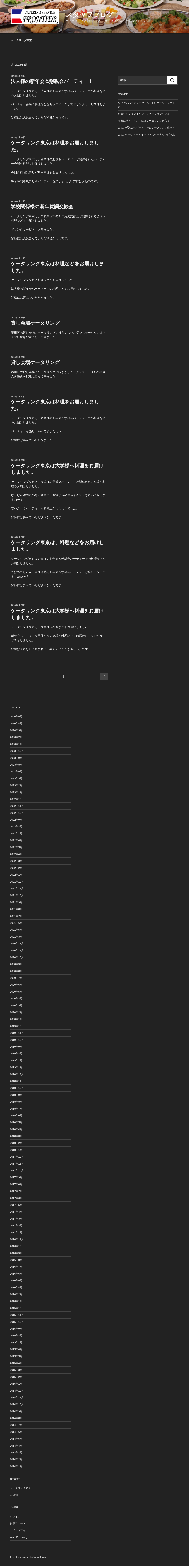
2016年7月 (16, 1266)
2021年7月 (16, 916)
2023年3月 (16, 778)
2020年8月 (16, 971)
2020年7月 (16, 977)
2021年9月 (16, 902)
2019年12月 (17, 1026)
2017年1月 (16, 1232)
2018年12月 (17, 1074)
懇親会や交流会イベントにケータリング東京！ (145, 113)
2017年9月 (16, 1177)
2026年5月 (16, 716)
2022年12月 (17, 799)
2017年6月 (16, 1198)
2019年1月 (16, 1067)
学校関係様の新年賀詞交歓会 (42, 206)
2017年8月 (16, 1184)
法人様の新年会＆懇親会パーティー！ (52, 81)
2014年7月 (16, 1424)
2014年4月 (16, 1445)
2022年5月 (16, 847)
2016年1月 (16, 1301)
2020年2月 (16, 1012)
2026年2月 (16, 737)
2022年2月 (16, 867)
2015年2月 (16, 1376)
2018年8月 (16, 1101)
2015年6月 (16, 1349)
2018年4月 (16, 1129)
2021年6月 (16, 922)
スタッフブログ (89, 14)
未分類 (14, 1494)
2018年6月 (16, 1115)
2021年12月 (17, 881)
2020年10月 (17, 957)
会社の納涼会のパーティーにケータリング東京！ (146, 127)
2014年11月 (17, 1397)
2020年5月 (16, 991)
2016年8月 (16, 1259)
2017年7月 (16, 1191)
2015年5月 (16, 1356)
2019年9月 (16, 1046)
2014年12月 (17, 1390)
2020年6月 (16, 984)
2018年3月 (16, 1136)
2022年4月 (16, 854)
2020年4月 (16, 998)
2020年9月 (16, 964)
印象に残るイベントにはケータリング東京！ (144, 120)
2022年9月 (16, 819)
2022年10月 (17, 812)
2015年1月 (16, 1383)
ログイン (15, 1516)
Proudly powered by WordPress (28, 1557)
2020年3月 (16, 1005)
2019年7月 (16, 1060)
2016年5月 (16, 1280)
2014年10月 (17, 1404)
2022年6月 (16, 840)
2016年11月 (17, 1239)
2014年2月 (16, 1459)
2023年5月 (16, 771)
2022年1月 (16, 874)
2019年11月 (17, 1032)
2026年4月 (16, 723)
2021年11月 (17, 888)
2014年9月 (16, 1411)
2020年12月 (17, 943)
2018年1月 (16, 1149)
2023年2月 (16, 785)
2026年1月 (16, 744)
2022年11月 (17, 805)
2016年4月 (16, 1287)
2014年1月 (16, 1466)
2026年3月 (16, 730)
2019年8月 (16, 1053)
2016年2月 (16, 1294)
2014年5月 (16, 1438)
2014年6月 (16, 1431)
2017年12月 (17, 1156)
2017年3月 (16, 1218)
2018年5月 (16, 1122)
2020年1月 (16, 1019)
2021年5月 (16, 929)
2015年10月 (17, 1321)
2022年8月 (16, 826)
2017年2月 (16, 1225)
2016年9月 (16, 1253)
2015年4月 (16, 1363)
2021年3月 (16, 936)
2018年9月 (16, 1094)
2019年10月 (17, 1039)
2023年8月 (16, 764)
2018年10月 (17, 1087)
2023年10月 (17, 750)
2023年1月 (16, 792)
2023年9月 (16, 757)
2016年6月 (16, 1273)
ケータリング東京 (21, 40)
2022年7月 (16, 833)
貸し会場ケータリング (35, 323)
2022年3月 (16, 860)
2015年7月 (16, 1342)
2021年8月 (16, 909)
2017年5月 (16, 1204)
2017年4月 (16, 1211)
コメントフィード (20, 1530)
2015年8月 (16, 1335)
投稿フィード (17, 1523)
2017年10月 (17, 1170)
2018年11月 (17, 1081)
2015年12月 (17, 1308)
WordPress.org (18, 1537)
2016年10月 (17, 1246)
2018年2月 (16, 1142)
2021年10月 (17, 895)
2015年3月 (16, 1369)
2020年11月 (17, 950)
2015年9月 (16, 1328)
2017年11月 (17, 1163)
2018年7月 (16, 1108)
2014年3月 (16, 1452)
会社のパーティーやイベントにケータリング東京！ (147, 134)
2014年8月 (16, 1418)
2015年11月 (17, 1314)
